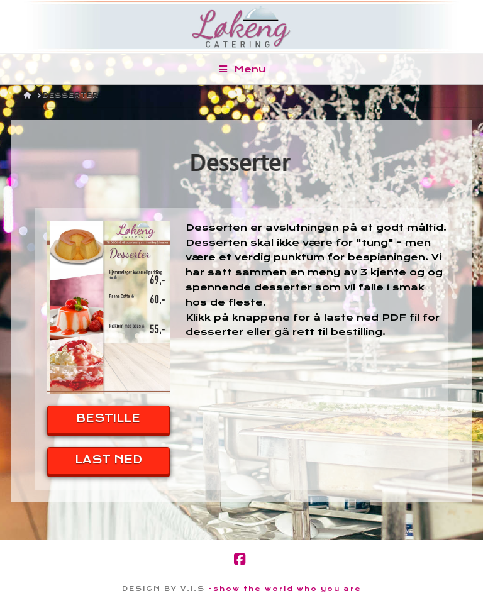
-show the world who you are (285, 589)
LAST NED (108, 459)
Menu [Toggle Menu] (242, 69)
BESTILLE (108, 418)
